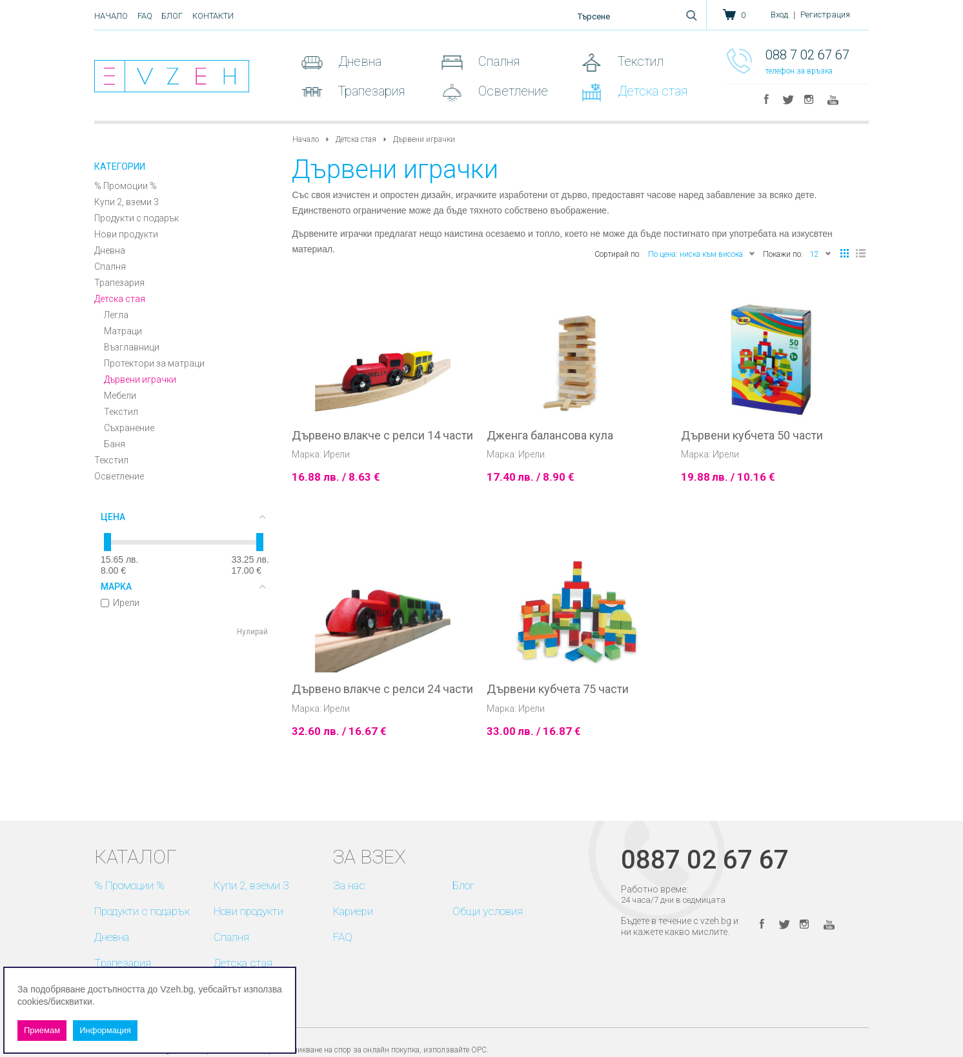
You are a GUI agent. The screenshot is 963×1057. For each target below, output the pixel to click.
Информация (105, 1030)
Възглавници (131, 347)
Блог (172, 16)
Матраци (123, 331)
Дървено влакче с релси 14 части (382, 435)
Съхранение (129, 428)
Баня (114, 444)
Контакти (213, 16)
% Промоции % (125, 186)
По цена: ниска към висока (702, 253)
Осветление (511, 91)
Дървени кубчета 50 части (752, 435)
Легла (116, 315)
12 (821, 253)
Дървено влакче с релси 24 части (382, 689)
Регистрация (825, 14)
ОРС (479, 1049)
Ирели (120, 603)
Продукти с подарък (136, 218)
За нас (349, 885)
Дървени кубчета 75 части (558, 689)
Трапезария (370, 91)
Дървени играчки (140, 379)
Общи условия (487, 911)
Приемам (42, 1030)
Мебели (120, 395)
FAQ (144, 16)
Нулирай (252, 631)
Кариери (353, 911)
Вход (779, 14)
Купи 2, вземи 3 (126, 202)
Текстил (639, 61)
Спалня (497, 61)
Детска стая (650, 91)
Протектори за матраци (154, 363)
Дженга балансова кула (550, 435)
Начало (111, 16)
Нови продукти (126, 234)
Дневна (358, 61)
